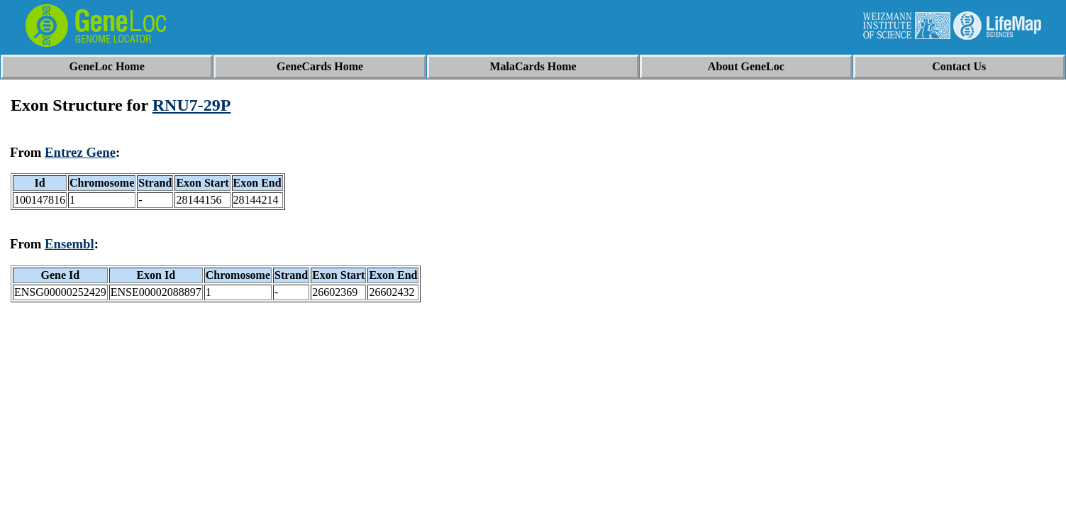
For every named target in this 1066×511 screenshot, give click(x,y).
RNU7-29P (191, 105)
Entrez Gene (80, 152)
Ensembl (69, 243)
